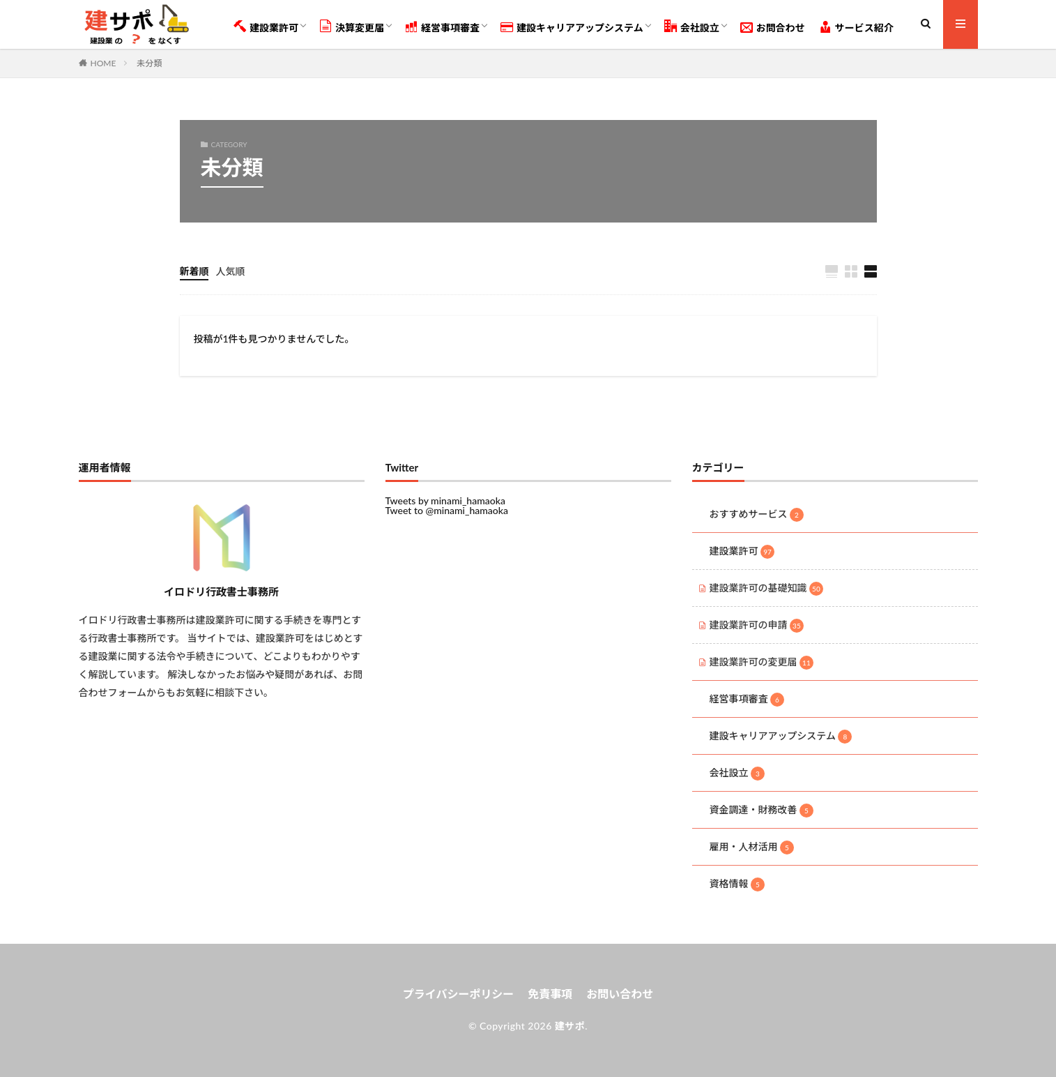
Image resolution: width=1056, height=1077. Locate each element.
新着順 (194, 271)
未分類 (149, 63)
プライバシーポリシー (458, 993)
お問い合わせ (619, 993)
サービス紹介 (856, 27)
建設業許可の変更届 (762, 663)
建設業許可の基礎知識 (767, 589)
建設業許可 (266, 26)
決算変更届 (351, 26)
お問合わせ (772, 27)
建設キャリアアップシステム (571, 27)
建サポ (570, 1026)
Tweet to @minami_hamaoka (446, 510)
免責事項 (550, 993)
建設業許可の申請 (757, 626)
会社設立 (691, 26)
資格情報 (737, 884)
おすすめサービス (757, 515)
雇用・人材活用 (752, 847)
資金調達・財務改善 (762, 811)
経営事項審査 (442, 26)
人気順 (230, 271)
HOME (103, 63)
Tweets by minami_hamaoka (445, 500)
